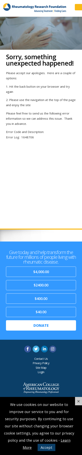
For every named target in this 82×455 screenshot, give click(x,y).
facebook (27, 349)
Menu (78, 7)
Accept (46, 447)
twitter (36, 349)
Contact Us (41, 359)
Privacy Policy (41, 363)
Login (41, 372)
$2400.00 (41, 285)
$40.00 (41, 311)
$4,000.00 (41, 271)
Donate (41, 325)
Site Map (41, 368)
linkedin (44, 349)
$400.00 (41, 298)
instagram (52, 349)
